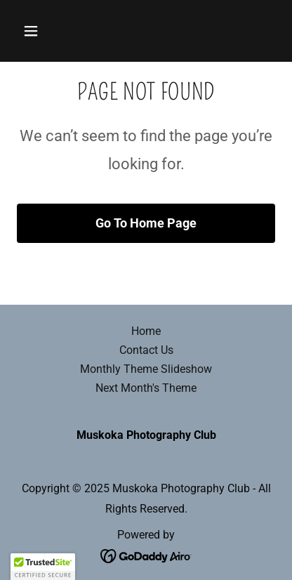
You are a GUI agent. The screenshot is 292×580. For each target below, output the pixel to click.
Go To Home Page (146, 223)
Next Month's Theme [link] (146, 388)
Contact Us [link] (146, 350)
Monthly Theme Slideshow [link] (146, 369)
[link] (146, 555)
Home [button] (146, 331)
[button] (36, 31)
